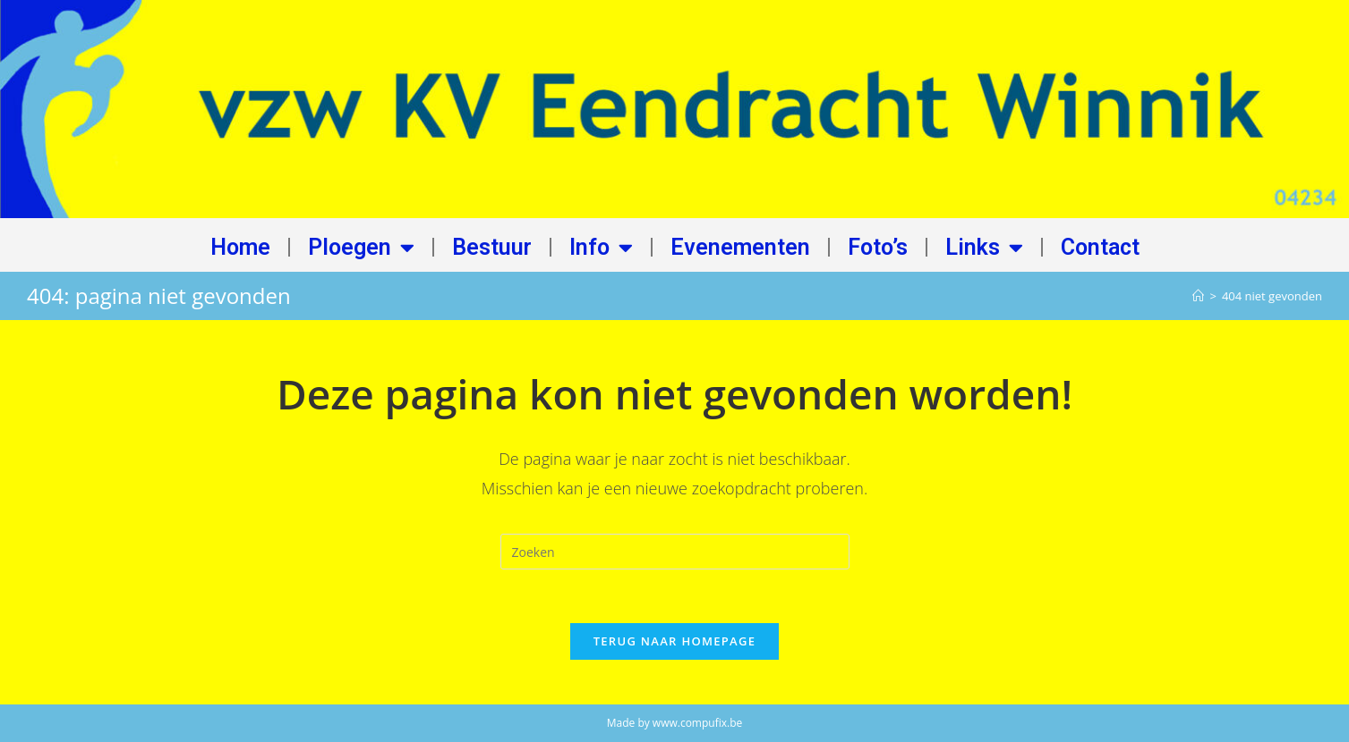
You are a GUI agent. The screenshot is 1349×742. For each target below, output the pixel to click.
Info (601, 247)
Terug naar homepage (674, 641)
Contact (1100, 247)
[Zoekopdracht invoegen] (675, 551)
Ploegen (361, 247)
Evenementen (740, 247)
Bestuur (492, 247)
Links (984, 247)
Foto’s (878, 247)
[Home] (1198, 296)
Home (240, 247)
